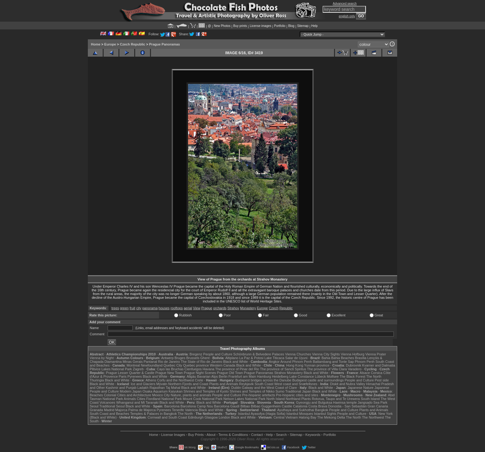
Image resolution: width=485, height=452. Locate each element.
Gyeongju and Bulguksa (314, 402)
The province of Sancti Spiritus (283, 369)
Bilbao (245, 406)
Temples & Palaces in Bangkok (153, 413)
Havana (208, 369)
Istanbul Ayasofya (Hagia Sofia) (261, 413)
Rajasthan (157, 387)
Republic (286, 308)
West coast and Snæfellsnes (295, 384)
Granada (96, 410)
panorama (150, 308)
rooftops (176, 308)
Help (314, 26)
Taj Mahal (173, 387)
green (124, 308)
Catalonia (300, 406)
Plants (306, 399)
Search (281, 435)
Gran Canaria (377, 406)
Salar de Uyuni (296, 358)
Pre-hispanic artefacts (258, 395)
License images (260, 26)
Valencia (191, 410)
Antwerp (167, 358)
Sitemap (303, 26)
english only (347, 16)
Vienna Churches (298, 354)
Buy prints (240, 26)
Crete (199, 380)
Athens (150, 380)
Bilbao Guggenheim (266, 406)
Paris (123, 376)
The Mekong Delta (331, 417)
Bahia (326, 358)
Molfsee (333, 376)
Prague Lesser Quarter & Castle (130, 373)
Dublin (236, 387)
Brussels (192, 358)
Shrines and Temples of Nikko (252, 391)
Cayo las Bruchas (170, 369)
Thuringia (97, 380)
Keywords (312, 435)
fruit (132, 308)
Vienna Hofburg (352, 354)
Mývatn (161, 384)
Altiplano (231, 358)
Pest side (382, 380)
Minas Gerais (132, 361)
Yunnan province (316, 365)
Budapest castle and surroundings (318, 380)
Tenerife (178, 410)
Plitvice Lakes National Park (111, 369)
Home (96, 44)
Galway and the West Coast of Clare (269, 387)
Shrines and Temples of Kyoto (206, 391)
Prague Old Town (230, 373)
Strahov (233, 308)
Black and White (235, 361)
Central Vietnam (285, 417)
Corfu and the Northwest (175, 380)
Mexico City (161, 395)
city (138, 308)
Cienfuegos (193, 369)
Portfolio (279, 26)
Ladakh (142, 387)
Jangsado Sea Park (372, 402)
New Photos (222, 26)
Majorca (121, 410)
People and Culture (217, 354)
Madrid (109, 410)
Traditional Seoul (112, 406)
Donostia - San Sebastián (347, 406)
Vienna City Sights (326, 354)
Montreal (133, 365)
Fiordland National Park (164, 399)
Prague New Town (169, 373)
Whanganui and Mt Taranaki (137, 402)
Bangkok (321, 410)
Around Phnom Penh (296, 361)
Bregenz (196, 354)
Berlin (223, 376)
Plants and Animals (223, 384)
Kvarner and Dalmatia (378, 365)
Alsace (365, 373)
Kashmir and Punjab (121, 387)
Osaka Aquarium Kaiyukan (163, 391)
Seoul (94, 406)
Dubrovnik (353, 365)
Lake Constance (301, 376)
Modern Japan (130, 391)
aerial (188, 308)
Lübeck (320, 376)
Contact (257, 435)
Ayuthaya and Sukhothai (295, 410)
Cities (141, 399)
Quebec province (196, 365)
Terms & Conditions (233, 435)
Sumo (280, 391)
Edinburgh (196, 417)
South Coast (264, 384)
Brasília (361, 358)
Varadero (354, 369)
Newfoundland (151, 365)
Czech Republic (132, 44)
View (196, 308)
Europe (110, 44)
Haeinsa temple (345, 402)
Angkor (274, 361)
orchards (219, 308)
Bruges (179, 358)
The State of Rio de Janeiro (201, 361)
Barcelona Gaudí (227, 406)
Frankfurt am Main (242, 376)
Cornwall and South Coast (167, 417)
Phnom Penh (365, 361)
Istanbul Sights (325, 413)
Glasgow (211, 417)
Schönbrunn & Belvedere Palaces (258, 354)
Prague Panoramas (164, 44)
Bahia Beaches (342, 358)
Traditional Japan (298, 391)
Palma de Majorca (142, 410)
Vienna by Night (102, 358)
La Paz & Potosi (251, 358)
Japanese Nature (361, 387)
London (224, 417)
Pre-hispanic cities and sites (297, 395)
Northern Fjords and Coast (188, 384)
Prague (206, 308)
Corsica (376, 373)
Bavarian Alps (207, 376)
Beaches (96, 395)
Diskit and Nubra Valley (347, 384)
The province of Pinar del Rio (237, 369)
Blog (291, 26)
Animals (130, 399)
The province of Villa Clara (327, 369)
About (211, 435)
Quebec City (173, 365)
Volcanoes (107, 402)
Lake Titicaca (274, 358)
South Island (370, 399)
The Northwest (373, 417)
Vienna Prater (375, 354)
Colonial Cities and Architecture (127, 395)
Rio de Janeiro (169, 361)
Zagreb (138, 369)
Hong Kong (294, 365)
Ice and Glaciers (143, 384)
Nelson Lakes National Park (244, 399)
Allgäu (191, 376)
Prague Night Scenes (200, 373)
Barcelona (172, 406)
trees (115, 308)
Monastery (248, 308)
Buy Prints (196, 435)
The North (373, 376)
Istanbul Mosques (299, 413)
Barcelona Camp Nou (197, 406)
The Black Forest (352, 376)
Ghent (205, 358)
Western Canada (222, 365)
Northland (293, 399)
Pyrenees (134, 376)
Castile (287, 406)
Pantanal (150, 361)
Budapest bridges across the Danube (263, 380)
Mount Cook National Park (202, 399)
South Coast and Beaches (109, 413)
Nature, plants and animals (191, 395)
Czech (273, 308)
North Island (275, 399)
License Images (173, 435)
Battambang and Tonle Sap (333, 361)
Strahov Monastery (288, 373)
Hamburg (264, 376)
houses (164, 308)
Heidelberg (280, 376)
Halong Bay (307, 417)
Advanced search (345, 3)
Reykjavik (246, 384)
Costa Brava (317, 406)
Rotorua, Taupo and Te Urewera (336, 399)
